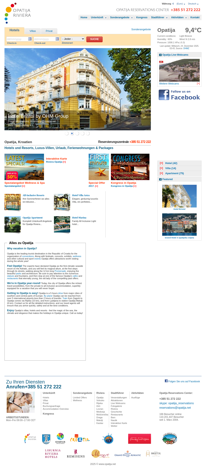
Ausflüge (135, 397)
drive (60, 293)
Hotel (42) (168, 163)
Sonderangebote (119, 17)
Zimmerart (67, 43)
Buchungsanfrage (51, 406)
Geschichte (116, 412)
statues (10, 276)
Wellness (77, 400)
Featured (167, 179)
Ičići (98, 406)
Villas (33, 30)
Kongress (141, 17)
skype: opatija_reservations (176, 403)
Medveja (100, 412)
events (37, 258)
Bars (113, 417)
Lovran (99, 409)
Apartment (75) (171, 173)
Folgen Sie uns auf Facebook (184, 381)
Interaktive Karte (119, 423)
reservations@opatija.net (175, 407)
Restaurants (117, 414)
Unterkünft (97, 17)
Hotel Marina (79, 217)
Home (83, 17)
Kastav (99, 423)
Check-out (39, 43)
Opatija (99, 397)
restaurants (12, 278)
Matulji (99, 420)
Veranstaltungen (119, 397)
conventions (28, 256)
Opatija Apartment (33, 217)
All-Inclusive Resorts (33, 195)
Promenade (60, 271)
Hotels (14, 30)
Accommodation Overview (56, 409)
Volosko (100, 400)
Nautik (114, 420)
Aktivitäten (177, 17)
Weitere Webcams (169, 83)
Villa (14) (167, 168)
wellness (77, 256)
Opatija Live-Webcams (175, 54)
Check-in (11, 43)
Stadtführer (157, 17)
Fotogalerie (116, 406)
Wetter (114, 426)
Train (64, 298)
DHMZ (186, 48)
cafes (75, 276)
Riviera (100, 393)
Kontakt (195, 17)
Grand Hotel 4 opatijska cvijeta (179, 238)
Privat (49, 30)
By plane (48, 296)
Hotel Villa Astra (81, 195)
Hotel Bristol (180, 209)
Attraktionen (117, 400)
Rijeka (99, 403)
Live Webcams (118, 403)
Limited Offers (80, 397)
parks (18, 273)
